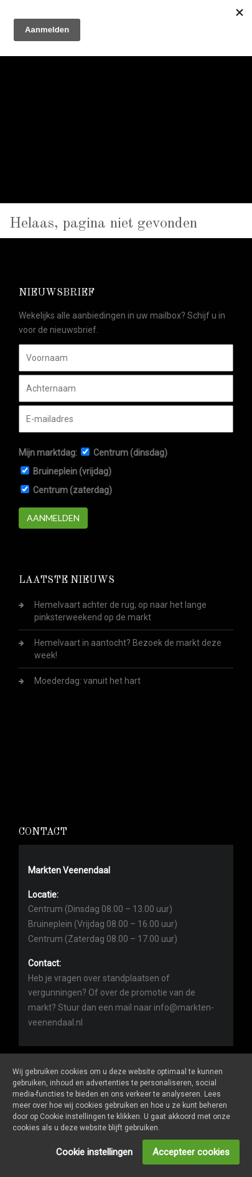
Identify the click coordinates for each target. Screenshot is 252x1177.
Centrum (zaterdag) (72, 490)
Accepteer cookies (191, 1152)
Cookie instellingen (94, 1152)
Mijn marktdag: (48, 453)
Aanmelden (53, 517)
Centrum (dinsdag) (130, 453)
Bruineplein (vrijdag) (72, 471)
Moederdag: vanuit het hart (87, 681)
